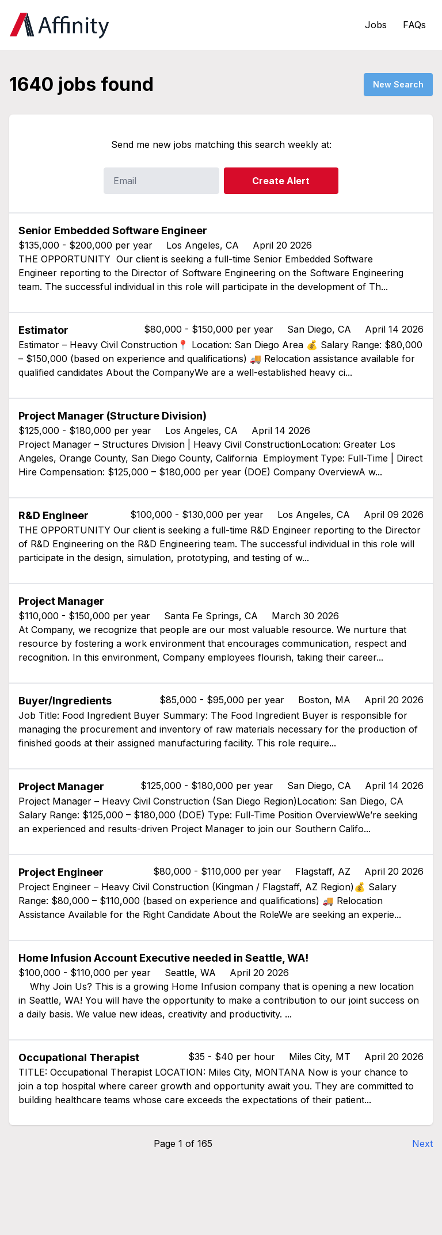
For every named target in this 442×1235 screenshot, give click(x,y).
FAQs (414, 25)
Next (422, 1143)
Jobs (376, 25)
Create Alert (281, 180)
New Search (398, 84)
